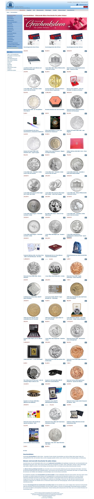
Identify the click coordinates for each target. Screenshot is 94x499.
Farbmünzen (10, 38)
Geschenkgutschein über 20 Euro (31, 47)
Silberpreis (9, 66)
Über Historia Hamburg (12, 60)
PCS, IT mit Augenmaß (48, 496)
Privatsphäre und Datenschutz (13, 55)
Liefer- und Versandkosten (13, 54)
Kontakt (9, 63)
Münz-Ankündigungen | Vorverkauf (12, 23)
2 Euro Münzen (11, 18)
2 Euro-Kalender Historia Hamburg (32, 442)
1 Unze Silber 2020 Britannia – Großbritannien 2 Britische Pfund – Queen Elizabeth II (76, 236)
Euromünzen (10, 34)
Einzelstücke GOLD (12, 15)
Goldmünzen (10, 24)
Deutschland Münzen (12, 33)
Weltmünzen (10, 41)
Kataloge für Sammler (12, 46)
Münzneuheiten (11, 20)
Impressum (9, 61)
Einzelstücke (10, 17)
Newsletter (9, 64)
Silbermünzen (10, 26)
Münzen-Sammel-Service (13, 43)
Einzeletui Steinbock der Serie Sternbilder (54, 109)
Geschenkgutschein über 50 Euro (53, 47)
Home (8, 12)
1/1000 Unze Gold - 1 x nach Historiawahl (33, 359)
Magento (51, 497)
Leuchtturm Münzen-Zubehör (14, 44)
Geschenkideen (11, 39)
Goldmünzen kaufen (11, 70)
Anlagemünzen (11, 29)
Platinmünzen (10, 28)
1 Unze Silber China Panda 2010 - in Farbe (54, 276)
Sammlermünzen (11, 36)
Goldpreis (9, 68)
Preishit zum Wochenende (13, 47)
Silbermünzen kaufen (11, 67)
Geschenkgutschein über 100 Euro (75, 47)
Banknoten (10, 31)
